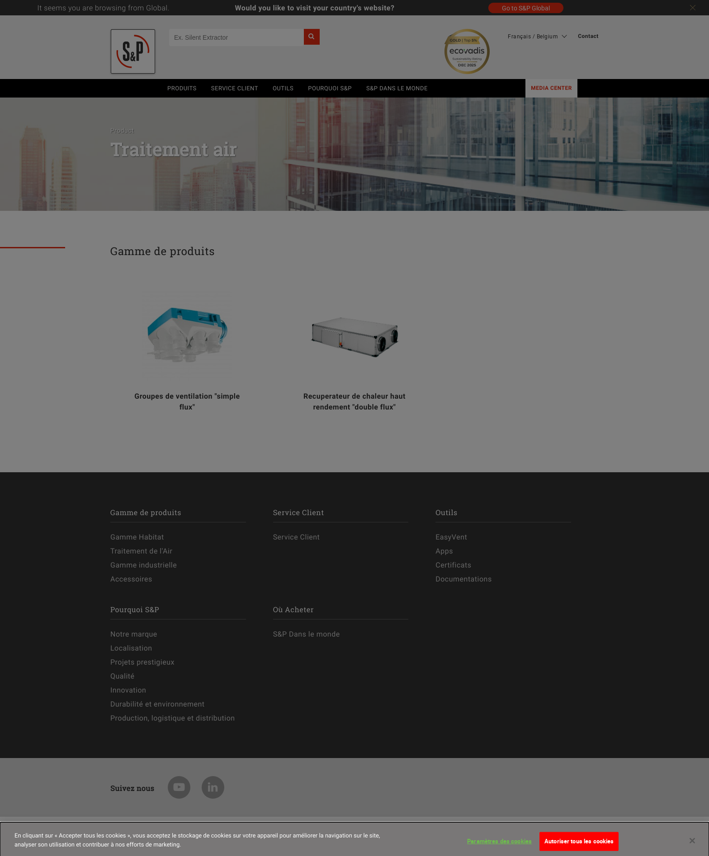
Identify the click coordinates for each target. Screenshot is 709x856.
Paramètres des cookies (499, 846)
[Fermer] (692, 846)
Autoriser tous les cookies (579, 846)
